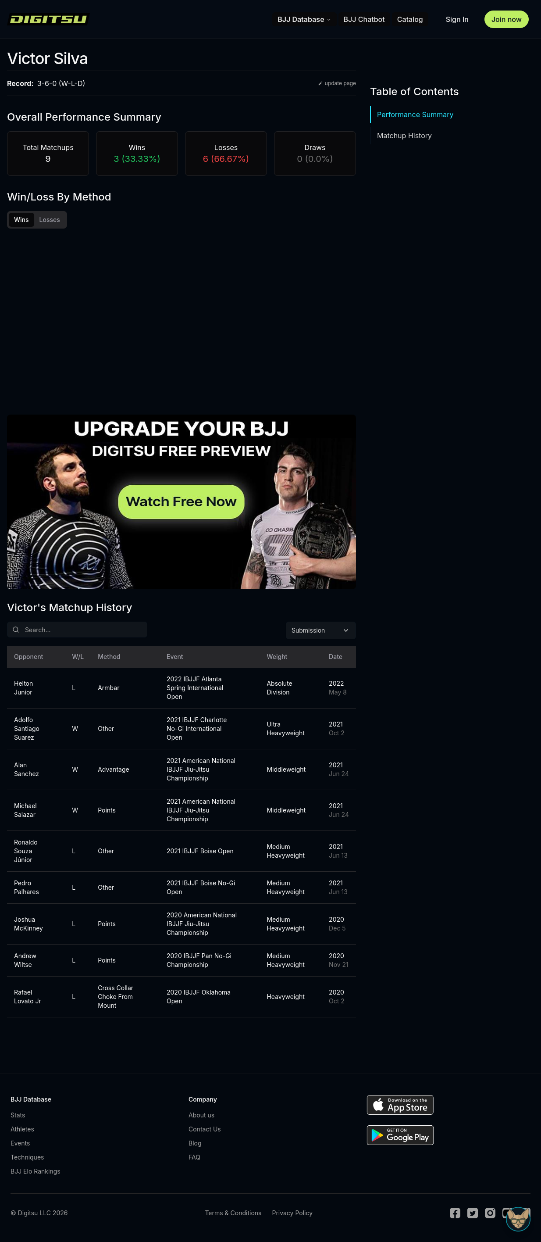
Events (20, 1145)
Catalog (410, 19)
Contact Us (205, 1131)
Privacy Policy (292, 1215)
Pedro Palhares (26, 890)
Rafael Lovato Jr (27, 999)
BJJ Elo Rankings (36, 1174)
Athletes (22, 1131)
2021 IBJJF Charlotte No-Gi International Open (197, 731)
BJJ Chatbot (364, 19)
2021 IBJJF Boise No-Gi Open (201, 890)
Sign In (457, 19)
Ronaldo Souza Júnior (26, 853)
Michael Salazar (25, 813)
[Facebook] (455, 1215)
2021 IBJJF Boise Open (200, 853)
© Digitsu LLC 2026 (39, 1215)
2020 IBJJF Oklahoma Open (199, 999)
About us (201, 1117)
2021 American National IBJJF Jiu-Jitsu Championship (201, 771)
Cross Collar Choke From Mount (115, 999)
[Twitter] (472, 1215)
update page (337, 83)
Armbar (108, 690)
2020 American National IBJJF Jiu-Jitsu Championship (202, 926)
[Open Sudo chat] (518, 1219)
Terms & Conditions (233, 1215)
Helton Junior (23, 690)
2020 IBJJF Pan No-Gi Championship (199, 963)
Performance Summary (415, 114)
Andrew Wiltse (25, 963)
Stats (18, 1117)
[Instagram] (490, 1215)
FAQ (194, 1159)
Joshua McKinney (28, 926)
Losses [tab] (49, 219)
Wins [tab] (21, 219)
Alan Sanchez (26, 772)
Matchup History (404, 135)
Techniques (27, 1159)
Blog (195, 1145)
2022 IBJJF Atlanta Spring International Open (195, 690)
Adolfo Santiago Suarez (26, 731)
